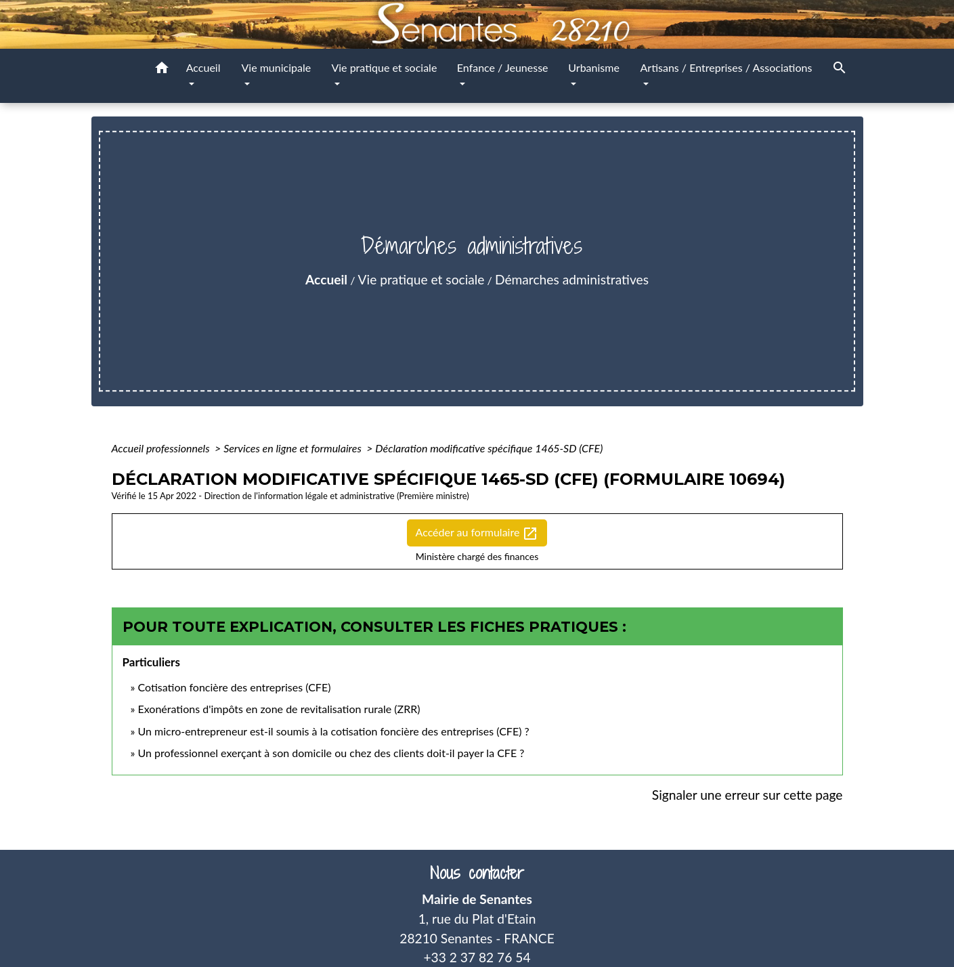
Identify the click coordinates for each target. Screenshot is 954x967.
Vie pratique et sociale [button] (384, 67)
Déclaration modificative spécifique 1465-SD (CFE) (489, 448)
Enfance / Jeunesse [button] (502, 67)
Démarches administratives (572, 279)
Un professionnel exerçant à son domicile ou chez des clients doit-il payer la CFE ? (330, 752)
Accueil (326, 279)
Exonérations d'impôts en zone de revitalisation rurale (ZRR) (278, 708)
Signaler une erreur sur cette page (747, 794)
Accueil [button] (203, 67)
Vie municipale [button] (276, 67)
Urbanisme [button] (594, 67)
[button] (162, 69)
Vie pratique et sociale (421, 279)
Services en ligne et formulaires (293, 448)
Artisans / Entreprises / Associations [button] (726, 67)
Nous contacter (477, 873)
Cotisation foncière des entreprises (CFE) (233, 687)
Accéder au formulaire (477, 533)
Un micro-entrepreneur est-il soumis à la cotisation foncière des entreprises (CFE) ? (333, 731)
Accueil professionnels (162, 448)
